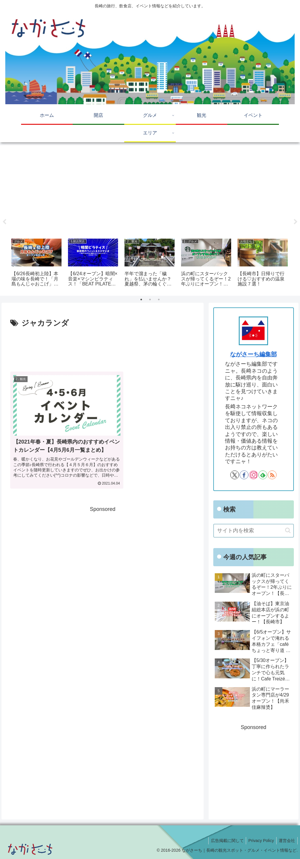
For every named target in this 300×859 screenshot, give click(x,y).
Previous (4, 222)
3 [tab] (159, 299)
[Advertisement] (150, 190)
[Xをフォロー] (234, 474)
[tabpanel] (36, 263)
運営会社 (286, 840)
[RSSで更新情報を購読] (272, 474)
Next (296, 222)
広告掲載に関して (223, 840)
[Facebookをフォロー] (244, 474)
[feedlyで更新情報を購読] (262, 474)
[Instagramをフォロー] (253, 474)
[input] (253, 531)
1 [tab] (141, 299)
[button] (288, 530)
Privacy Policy (259, 840)
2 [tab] (150, 299)
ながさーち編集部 (253, 354)
